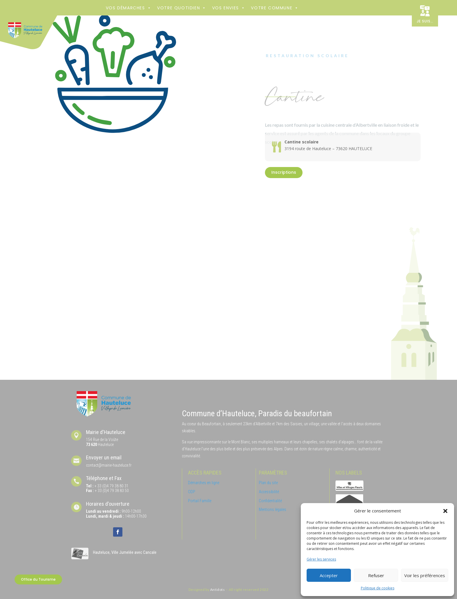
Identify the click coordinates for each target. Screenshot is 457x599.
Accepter (329, 575)
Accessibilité (269, 491)
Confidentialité (270, 500)
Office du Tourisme (38, 579)
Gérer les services (321, 559)
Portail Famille (199, 500)
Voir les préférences (424, 575)
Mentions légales (272, 509)
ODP (191, 491)
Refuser (376, 575)
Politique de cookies (377, 588)
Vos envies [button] (228, 8)
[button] (445, 511)
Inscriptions (283, 172)
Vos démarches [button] (128, 8)
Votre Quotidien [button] (181, 8)
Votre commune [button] (274, 8)
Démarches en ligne (203, 482)
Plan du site (268, 482)
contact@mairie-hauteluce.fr (108, 465)
